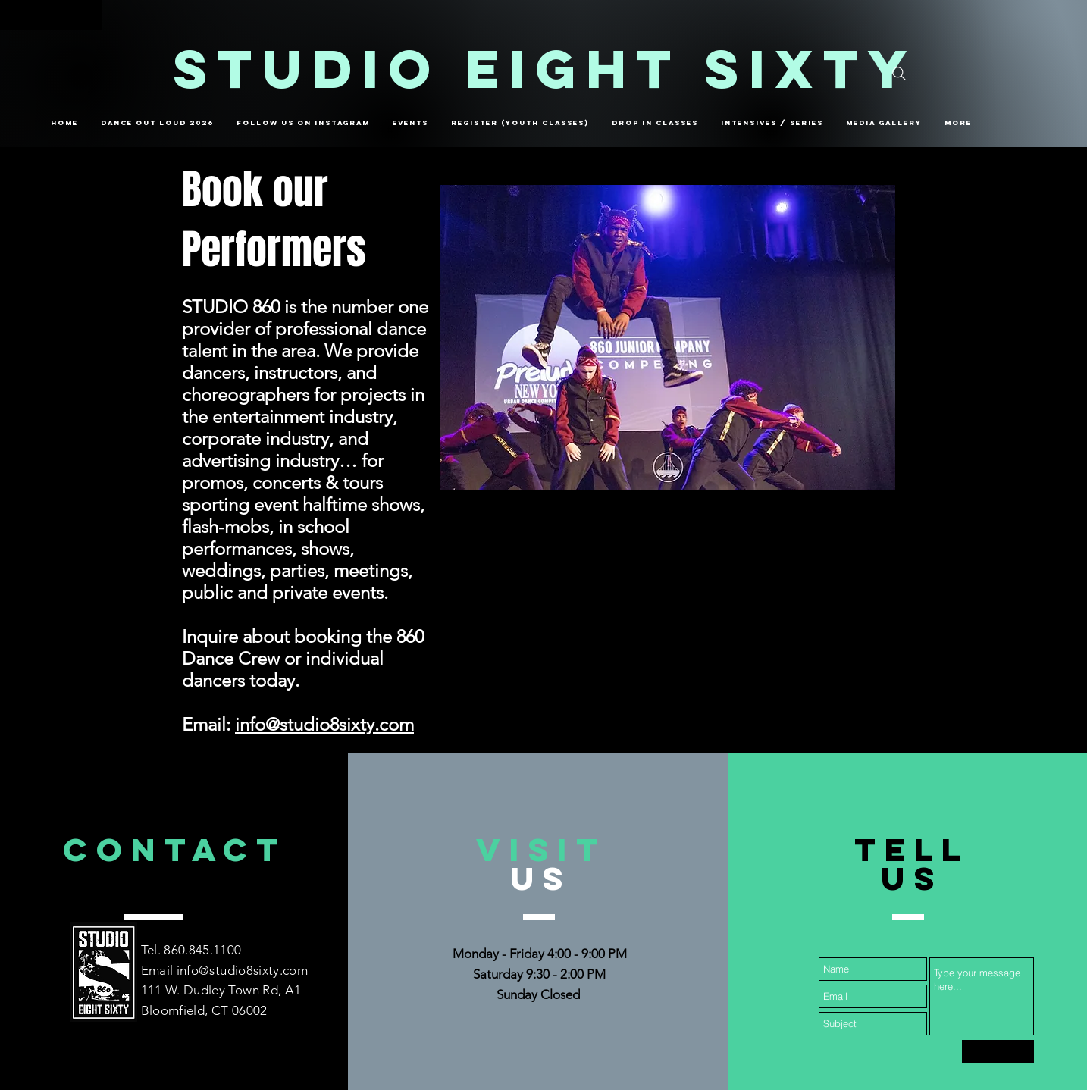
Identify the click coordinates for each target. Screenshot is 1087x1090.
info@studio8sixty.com (324, 724)
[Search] (899, 73)
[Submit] (998, 1051)
